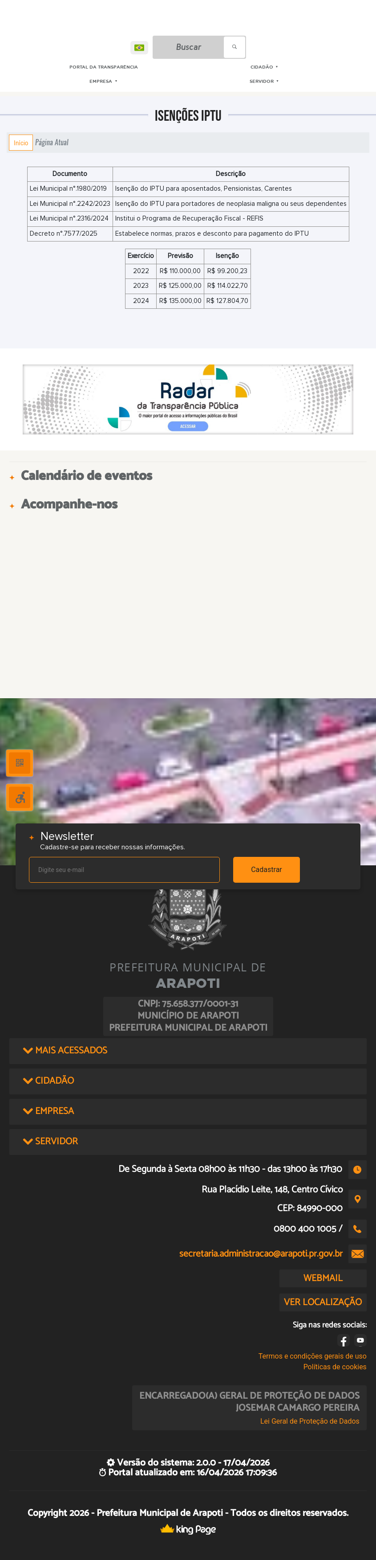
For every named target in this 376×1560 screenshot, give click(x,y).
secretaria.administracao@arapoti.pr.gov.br (261, 1253)
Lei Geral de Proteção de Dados (310, 1421)
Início (21, 142)
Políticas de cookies (335, 1367)
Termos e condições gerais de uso (313, 1356)
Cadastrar (266, 869)
